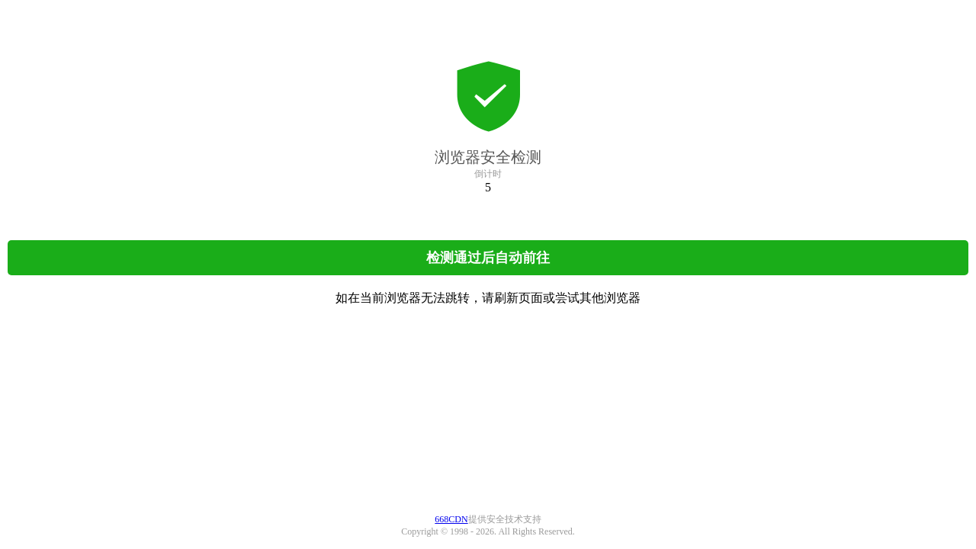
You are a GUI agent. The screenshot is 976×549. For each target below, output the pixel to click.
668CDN (451, 519)
